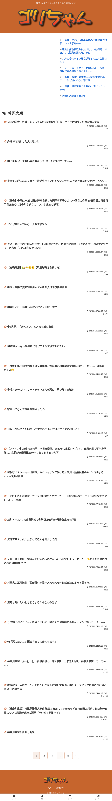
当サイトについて (56, 791)
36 (67, 759)
